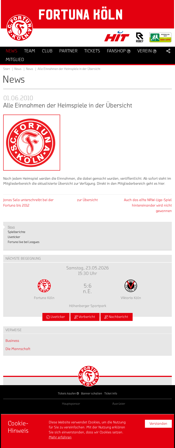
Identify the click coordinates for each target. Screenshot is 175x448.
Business (12, 341)
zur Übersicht (87, 200)
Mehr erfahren (60, 437)
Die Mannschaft (17, 349)
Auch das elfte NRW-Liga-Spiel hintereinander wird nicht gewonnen (148, 205)
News (29, 69)
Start (6, 69)
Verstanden (158, 423)
